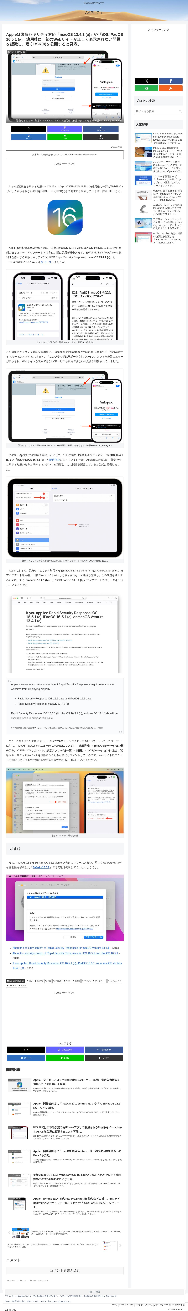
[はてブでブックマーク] (74, 129)
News (67, 973)
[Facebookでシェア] (55, 129)
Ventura (86, 973)
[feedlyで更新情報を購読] (146, 88)
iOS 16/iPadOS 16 (15, 973)
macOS (57, 973)
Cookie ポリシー (64, 1301)
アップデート (99, 973)
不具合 (22, 978)
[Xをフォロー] (146, 81)
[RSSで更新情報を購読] (171, 88)
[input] (158, 111)
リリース (46, 254)
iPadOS (39, 973)
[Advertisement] (65, 164)
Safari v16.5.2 (41, 859)
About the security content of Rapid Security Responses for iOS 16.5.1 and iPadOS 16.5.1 (65, 945)
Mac (48, 973)
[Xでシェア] (15, 129)
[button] (114, 129)
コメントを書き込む (65, 1267)
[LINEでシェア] (94, 129)
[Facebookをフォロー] (171, 81)
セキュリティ (114, 973)
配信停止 (54, 451)
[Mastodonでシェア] (35, 129)
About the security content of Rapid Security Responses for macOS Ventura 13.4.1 (61, 939)
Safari (76, 973)
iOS (29, 973)
